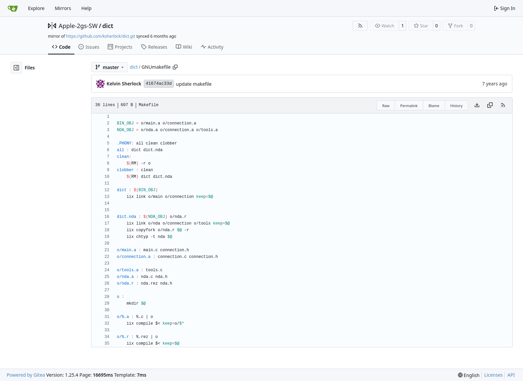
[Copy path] (175, 67)
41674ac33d (159, 83)
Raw (386, 105)
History (456, 105)
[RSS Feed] (360, 26)
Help (86, 8)
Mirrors (63, 8)
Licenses (493, 375)
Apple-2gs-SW (78, 25)
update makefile (194, 84)
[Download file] (477, 105)
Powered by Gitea (26, 375)
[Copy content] (490, 105)
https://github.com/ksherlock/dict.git (100, 36)
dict (107, 25)
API (511, 375)
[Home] (12, 8)
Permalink (409, 105)
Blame (434, 105)
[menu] (469, 375)
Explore (36, 8)
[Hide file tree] (16, 67)
